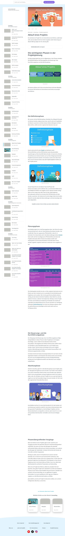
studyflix (8, 2)
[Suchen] (40, 2)
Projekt (43, 150)
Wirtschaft (30, 32)
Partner (43, 528)
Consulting (35, 32)
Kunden (60, 235)
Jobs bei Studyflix (20, 528)
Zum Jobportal (46, 523)
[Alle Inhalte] (57, 2)
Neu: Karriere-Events (49, 2)
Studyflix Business (53, 528)
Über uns (10, 528)
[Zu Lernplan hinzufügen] (29, 29)
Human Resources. (38, 304)
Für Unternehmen (33, 528)
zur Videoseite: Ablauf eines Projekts (45, 491)
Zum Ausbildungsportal (33, 523)
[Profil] (60, 2)
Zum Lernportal (19, 523)
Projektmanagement (43, 32)
